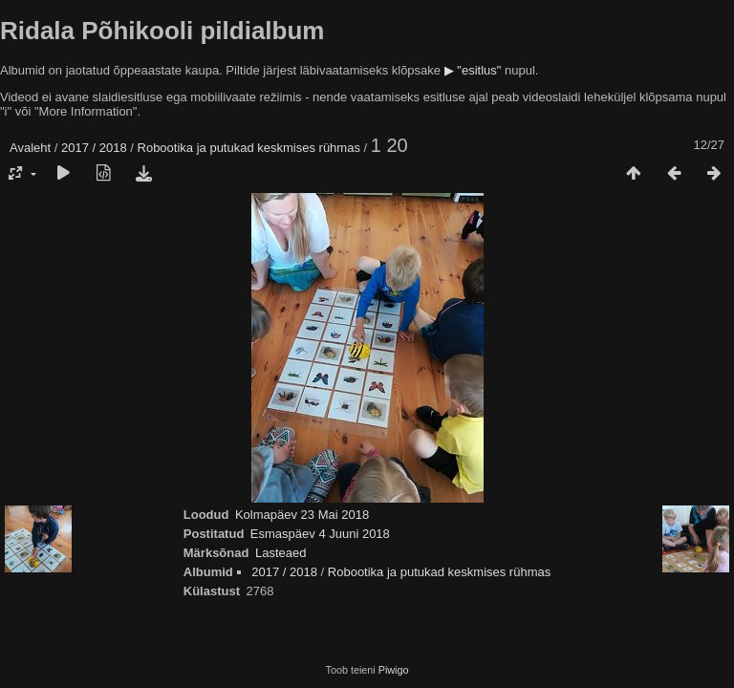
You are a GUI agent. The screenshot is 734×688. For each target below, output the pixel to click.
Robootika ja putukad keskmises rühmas (249, 147)
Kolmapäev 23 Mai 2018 (302, 514)
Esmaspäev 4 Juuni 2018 (320, 534)
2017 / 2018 (94, 147)
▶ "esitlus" (473, 70)
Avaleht (30, 147)
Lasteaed (281, 553)
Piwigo (393, 670)
